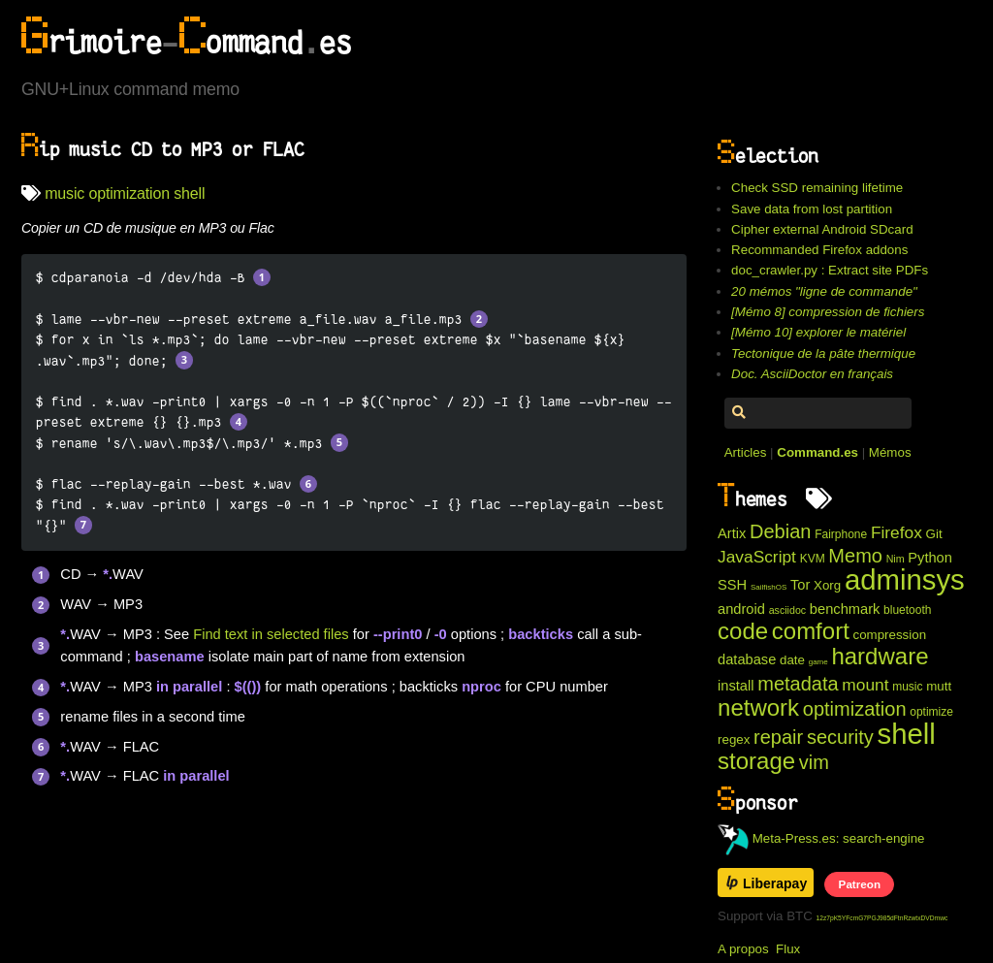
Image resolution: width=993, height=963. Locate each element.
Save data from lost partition (811, 209)
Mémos (890, 452)
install (735, 685)
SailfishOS (768, 587)
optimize (931, 712)
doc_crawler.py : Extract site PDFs (829, 270)
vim (814, 762)
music (64, 193)
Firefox (896, 532)
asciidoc (788, 610)
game (818, 662)
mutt (938, 686)
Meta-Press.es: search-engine (821, 838)
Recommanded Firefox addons (819, 249)
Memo (855, 555)
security (840, 737)
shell (189, 193)
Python (930, 557)
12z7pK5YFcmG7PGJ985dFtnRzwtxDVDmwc (882, 918)
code (743, 631)
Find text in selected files (270, 634)
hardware (879, 656)
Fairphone (841, 534)
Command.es (817, 452)
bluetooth (907, 610)
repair (778, 737)
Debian (780, 531)
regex (734, 739)
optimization (128, 193)
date (792, 660)
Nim (895, 558)
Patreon (860, 884)
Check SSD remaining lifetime (817, 187)
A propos (743, 949)
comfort (810, 631)
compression (890, 634)
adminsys (905, 579)
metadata (797, 683)
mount (865, 684)
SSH (732, 585)
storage (756, 761)
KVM (812, 558)
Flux (788, 949)
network (758, 707)
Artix (732, 533)
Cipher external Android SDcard (822, 229)
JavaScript (757, 556)
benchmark (845, 609)
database (747, 659)
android (741, 609)
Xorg (827, 585)
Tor (800, 585)
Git (934, 534)
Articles (745, 452)
